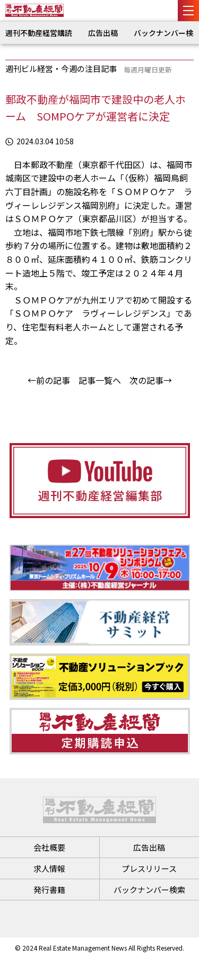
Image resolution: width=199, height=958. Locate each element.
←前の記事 (49, 380)
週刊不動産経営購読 (38, 32)
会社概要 (49, 847)
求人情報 (49, 868)
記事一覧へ (100, 380)
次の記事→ (150, 380)
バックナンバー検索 (149, 889)
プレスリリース (149, 868)
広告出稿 (103, 32)
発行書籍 (49, 889)
